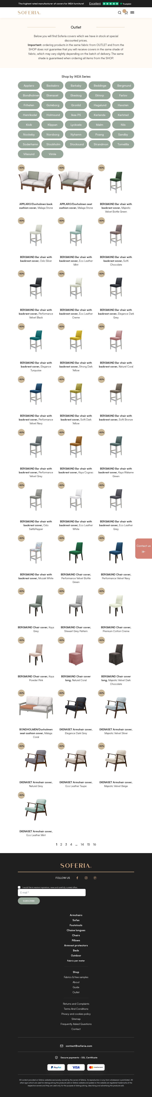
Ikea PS (76, 115)
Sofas (76, 920)
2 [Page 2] (61, 844)
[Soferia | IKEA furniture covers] (29, 12)
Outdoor (76, 955)
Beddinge (100, 85)
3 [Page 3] (66, 844)
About (76, 982)
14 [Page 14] (82, 844)
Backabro (52, 85)
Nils (123, 124)
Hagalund (100, 105)
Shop (76, 972)
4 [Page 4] (71, 844)
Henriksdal (30, 115)
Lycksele (76, 124)
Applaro (29, 85)
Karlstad (123, 115)
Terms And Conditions (76, 1008)
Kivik (29, 124)
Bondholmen (31, 95)
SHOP (32, 49)
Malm (99, 124)
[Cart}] (126, 13)
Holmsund (53, 115)
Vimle (52, 154)
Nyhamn (75, 134)
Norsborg (52, 134)
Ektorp (99, 95)
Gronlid (76, 105)
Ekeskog (76, 95)
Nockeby (29, 134)
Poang (99, 134)
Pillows (76, 940)
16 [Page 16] (94, 844)
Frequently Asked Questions (76, 1024)
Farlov (123, 95)
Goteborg (52, 105)
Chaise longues (76, 930)
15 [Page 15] (88, 844)
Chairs (76, 935)
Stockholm (53, 144)
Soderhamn (30, 144)
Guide (76, 987)
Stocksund (77, 144)
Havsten (123, 105)
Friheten (29, 105)
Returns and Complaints (76, 1003)
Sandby (123, 134)
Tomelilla (123, 144)
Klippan (52, 124)
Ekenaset (52, 95)
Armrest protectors (76, 945)
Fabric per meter (76, 960)
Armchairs (76, 915)
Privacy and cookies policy (76, 1013)
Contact (76, 1029)
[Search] (120, 13)
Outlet (76, 992)
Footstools (76, 925)
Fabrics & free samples (76, 977)
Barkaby (76, 85)
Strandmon (101, 144)
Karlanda (99, 115)
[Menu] (132, 13)
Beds (76, 950)
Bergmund (124, 85)
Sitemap (76, 1018)
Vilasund (28, 154)
